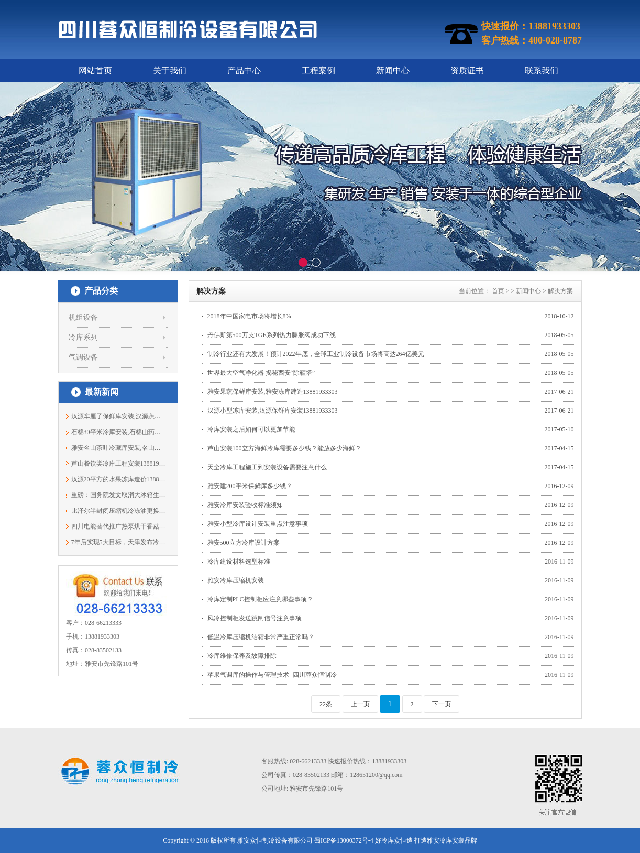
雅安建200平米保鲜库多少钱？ (249, 486)
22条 (325, 704)
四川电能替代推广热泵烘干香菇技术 (118, 526)
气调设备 (83, 357)
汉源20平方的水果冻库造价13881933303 (118, 479)
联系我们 (541, 70)
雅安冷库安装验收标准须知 (245, 505)
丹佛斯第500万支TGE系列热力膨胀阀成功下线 (271, 335)
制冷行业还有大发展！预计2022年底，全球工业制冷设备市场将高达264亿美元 (315, 354)
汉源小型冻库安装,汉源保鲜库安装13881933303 (272, 410)
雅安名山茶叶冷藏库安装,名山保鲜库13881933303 (118, 447)
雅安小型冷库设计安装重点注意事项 (257, 523)
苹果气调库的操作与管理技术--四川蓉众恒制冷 (272, 674)
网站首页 (95, 70)
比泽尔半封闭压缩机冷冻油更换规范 (118, 510)
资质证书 (467, 70)
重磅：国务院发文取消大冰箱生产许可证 (118, 495)
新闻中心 (393, 70)
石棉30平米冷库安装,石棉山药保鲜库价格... (118, 432)
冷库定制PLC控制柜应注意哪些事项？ (260, 599)
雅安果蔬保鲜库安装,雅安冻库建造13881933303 (272, 391)
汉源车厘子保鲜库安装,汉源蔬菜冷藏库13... (118, 416)
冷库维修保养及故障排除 (242, 656)
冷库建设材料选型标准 (238, 561)
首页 (498, 291)
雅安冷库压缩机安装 (235, 580)
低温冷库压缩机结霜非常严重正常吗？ (260, 637)
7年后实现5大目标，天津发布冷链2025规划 (118, 542)
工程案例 (318, 70)
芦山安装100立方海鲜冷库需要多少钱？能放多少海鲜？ (284, 448)
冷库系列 (83, 337)
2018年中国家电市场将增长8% (249, 316)
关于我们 (169, 70)
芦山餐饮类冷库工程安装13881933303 (118, 463)
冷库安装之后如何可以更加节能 (251, 429)
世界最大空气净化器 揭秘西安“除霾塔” (261, 372)
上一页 (360, 704)
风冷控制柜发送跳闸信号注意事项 (254, 618)
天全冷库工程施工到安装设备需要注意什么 (267, 467)
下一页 (441, 704)
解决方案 (560, 291)
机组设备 (83, 317)
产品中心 (244, 70)
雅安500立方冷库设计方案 (243, 542)
